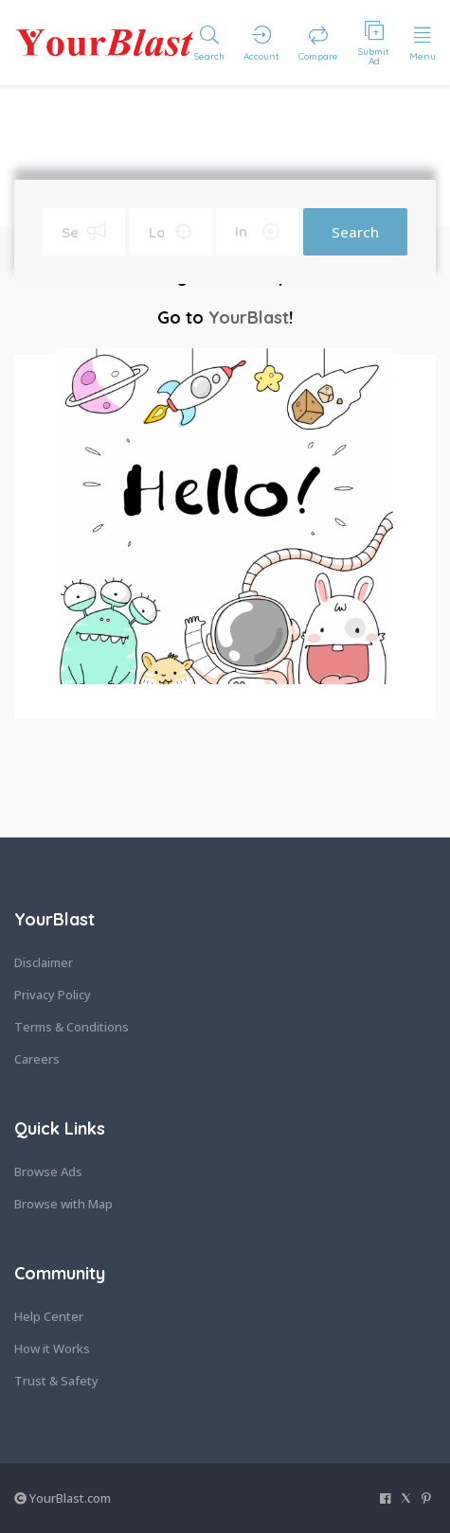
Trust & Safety (56, 1380)
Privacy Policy (52, 994)
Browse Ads (48, 1171)
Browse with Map (63, 1203)
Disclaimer (43, 962)
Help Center (48, 1316)
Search (355, 231)
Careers (37, 1058)
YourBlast (248, 317)
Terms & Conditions (71, 1026)
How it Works (52, 1348)
